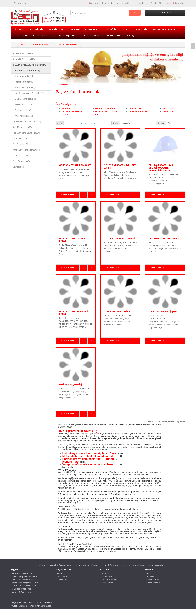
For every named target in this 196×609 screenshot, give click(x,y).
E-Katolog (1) (18, 167)
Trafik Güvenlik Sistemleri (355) (26, 155)
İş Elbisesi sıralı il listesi (21, 589)
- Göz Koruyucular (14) (23, 76)
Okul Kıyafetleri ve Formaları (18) (27, 121)
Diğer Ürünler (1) (169, 108)
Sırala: (115, 123)
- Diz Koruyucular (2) (22, 110)
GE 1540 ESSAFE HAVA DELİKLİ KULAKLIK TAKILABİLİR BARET (161, 168)
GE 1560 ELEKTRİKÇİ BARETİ (119, 238)
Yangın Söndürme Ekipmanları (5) (27, 150)
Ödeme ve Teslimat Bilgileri (23, 585)
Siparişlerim (151, 576)
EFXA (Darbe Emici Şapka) (163, 311)
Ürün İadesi (61, 576)
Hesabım (149, 573)
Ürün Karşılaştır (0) (88, 123)
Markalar (104, 573)
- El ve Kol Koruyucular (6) (24, 99)
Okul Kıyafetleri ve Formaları (116, 29)
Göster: (161, 123)
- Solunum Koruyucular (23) (25, 87)
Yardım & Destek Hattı (21, 592)
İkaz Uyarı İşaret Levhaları (164, 29)
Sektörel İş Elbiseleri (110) (24, 59)
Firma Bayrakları (114, 35)
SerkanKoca (46, 606)
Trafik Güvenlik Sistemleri (91, 35)
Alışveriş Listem (152, 579)
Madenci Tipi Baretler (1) (105, 108)
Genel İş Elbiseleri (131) (23, 53)
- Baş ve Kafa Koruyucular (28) (26, 70)
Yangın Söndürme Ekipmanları (63, 35)
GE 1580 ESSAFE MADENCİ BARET (73, 312)
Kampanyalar (106, 582)
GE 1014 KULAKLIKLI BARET (164, 238)
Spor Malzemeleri (140, 29)
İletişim (59, 573)
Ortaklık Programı (108, 579)
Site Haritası (61, 579)
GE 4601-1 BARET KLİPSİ (117, 311)
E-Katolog (130, 35)
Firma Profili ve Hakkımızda (23, 573)
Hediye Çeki (106, 576)
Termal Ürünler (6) (20, 138)
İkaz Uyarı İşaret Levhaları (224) (26, 133)
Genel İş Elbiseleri (36, 29)
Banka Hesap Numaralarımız (24, 576)
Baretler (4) (66, 108)
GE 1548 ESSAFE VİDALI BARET (72, 239)
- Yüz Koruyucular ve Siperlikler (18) (28, 93)
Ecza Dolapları (39, 35)
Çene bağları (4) (135, 108)
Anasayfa (20, 29)
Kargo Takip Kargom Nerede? (24, 582)
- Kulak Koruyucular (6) (23, 82)
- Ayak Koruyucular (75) (23, 116)
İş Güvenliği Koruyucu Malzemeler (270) (29, 65)
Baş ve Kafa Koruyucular (67, 44)
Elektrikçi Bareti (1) (170, 111)
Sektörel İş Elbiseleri (57, 29)
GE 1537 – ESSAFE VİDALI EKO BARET (120, 166)
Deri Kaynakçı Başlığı (70, 384)
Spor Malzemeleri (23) (22, 127)
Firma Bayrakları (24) (21, 161)
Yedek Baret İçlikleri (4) (138, 111)
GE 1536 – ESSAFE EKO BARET (75, 165)
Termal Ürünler (22, 35)
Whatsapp (63, 84)
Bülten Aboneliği (153, 582)
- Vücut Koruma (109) (22, 104)
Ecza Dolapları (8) (20, 144)
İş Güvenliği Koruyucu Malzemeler (84, 29)
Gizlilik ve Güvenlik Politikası (23, 579)
